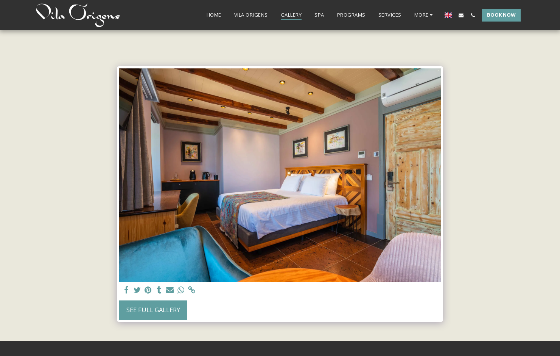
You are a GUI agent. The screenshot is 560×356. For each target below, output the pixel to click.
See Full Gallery (153, 309)
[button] (461, 15)
